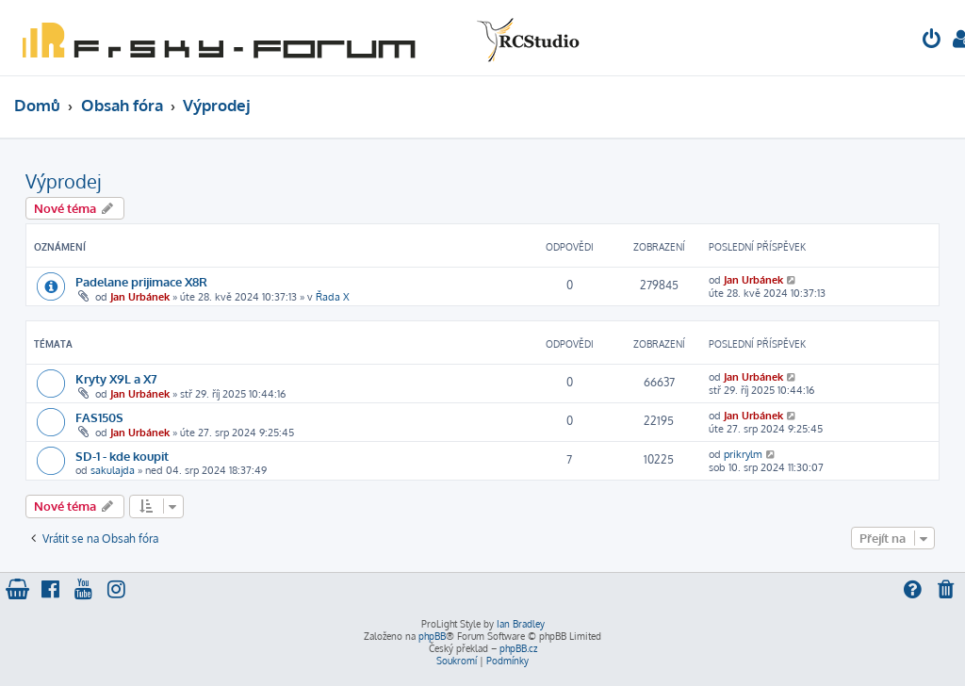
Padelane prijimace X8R (141, 281)
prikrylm (743, 454)
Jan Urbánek (140, 296)
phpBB (432, 636)
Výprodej (63, 181)
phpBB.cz (518, 648)
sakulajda (112, 470)
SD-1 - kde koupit (122, 456)
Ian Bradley (521, 623)
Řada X (333, 296)
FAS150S (99, 417)
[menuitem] (932, 41)
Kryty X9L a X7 (116, 378)
